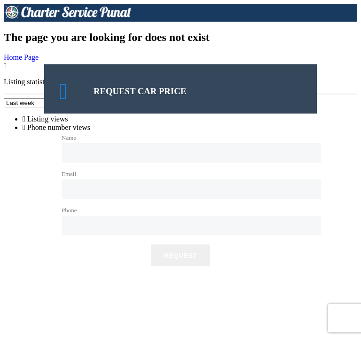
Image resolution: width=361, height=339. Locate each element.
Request (180, 256)
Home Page (21, 57)
